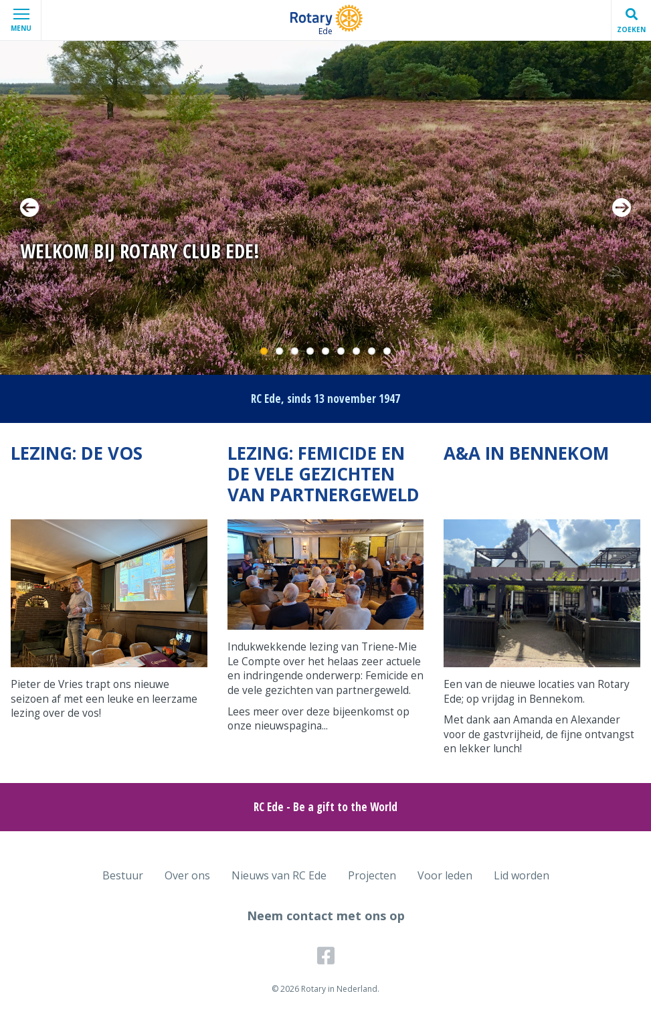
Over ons (187, 875)
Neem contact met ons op (326, 916)
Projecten (372, 875)
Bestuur (122, 875)
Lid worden (521, 875)
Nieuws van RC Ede (279, 875)
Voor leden (444, 875)
